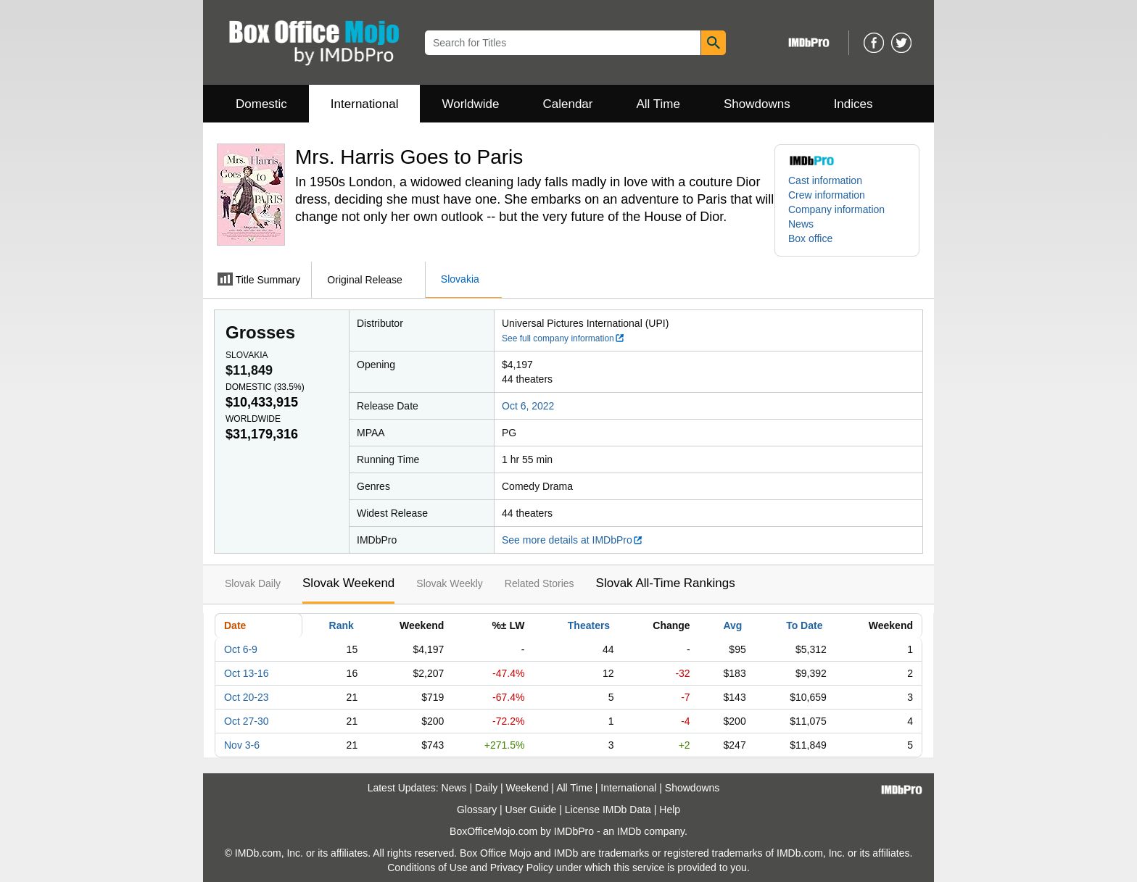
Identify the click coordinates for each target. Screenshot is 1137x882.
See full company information (563, 338)
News (801, 224)
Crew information (826, 195)
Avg (732, 625)
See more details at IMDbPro (572, 540)
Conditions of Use (427, 867)
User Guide (531, 809)
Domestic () (265, 387)
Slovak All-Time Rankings (665, 583)
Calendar (568, 104)
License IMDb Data (608, 809)
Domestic (261, 104)
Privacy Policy (521, 867)
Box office (810, 238)
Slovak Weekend (348, 583)
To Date (804, 625)
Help (669, 809)
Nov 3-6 (242, 745)
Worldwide (470, 104)
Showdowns (757, 104)
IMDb (629, 831)
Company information (836, 209)
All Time (658, 104)
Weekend (527, 788)
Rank (341, 625)
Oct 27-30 (246, 721)
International (365, 104)
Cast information (825, 180)
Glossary (477, 809)
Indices (853, 104)
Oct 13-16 (246, 673)
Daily (486, 788)
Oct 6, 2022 (528, 406)
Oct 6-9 (240, 649)
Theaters (589, 625)
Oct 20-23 (246, 697)
